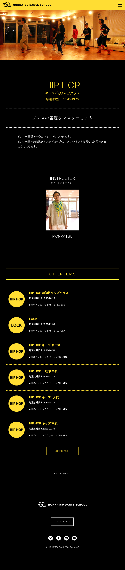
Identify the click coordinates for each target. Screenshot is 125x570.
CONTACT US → (62, 521)
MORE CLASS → (62, 451)
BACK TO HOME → (62, 474)
